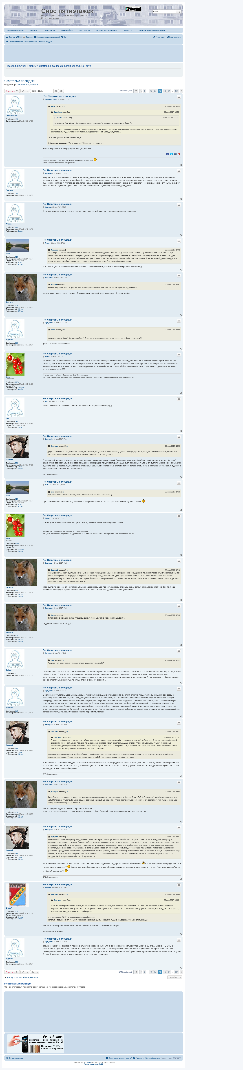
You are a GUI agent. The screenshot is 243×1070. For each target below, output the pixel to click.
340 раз (20, 390)
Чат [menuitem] (63, 37)
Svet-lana (58, 112)
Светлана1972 (11, 116)
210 (16, 422)
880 (16, 911)
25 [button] (151, 91)
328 (16, 193)
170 (16, 227)
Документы (84, 30)
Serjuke (8, 670)
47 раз (20, 264)
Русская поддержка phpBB (93, 1064)
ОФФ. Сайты (67, 30)
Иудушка (9, 190)
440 (16, 119)
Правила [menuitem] (29, 37)
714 (16, 257)
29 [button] (169, 91)
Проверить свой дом (106, 30)
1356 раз (21, 388)
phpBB (88, 1062)
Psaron (21, 84)
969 (16, 463)
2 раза (20, 467)
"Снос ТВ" (128, 30)
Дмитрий (9, 460)
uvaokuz (34, 84)
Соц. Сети (50, 30)
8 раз (20, 427)
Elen (7, 418)
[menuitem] (18, 37)
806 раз (20, 311)
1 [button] (144, 91)
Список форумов (15, 30)
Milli (27, 84)
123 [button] (176, 91)
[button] (135, 91)
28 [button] (164, 91)
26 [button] (155, 91)
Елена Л (60, 118)
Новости (34, 30)
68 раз (20, 919)
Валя (8, 377)
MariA (53, 106)
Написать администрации (152, 30)
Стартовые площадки (19, 81)
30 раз (20, 263)
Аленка (8, 224)
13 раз (20, 469)
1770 (17, 382)
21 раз (20, 231)
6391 (17, 305)
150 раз (20, 309)
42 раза (20, 917)
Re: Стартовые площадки (59, 96)
